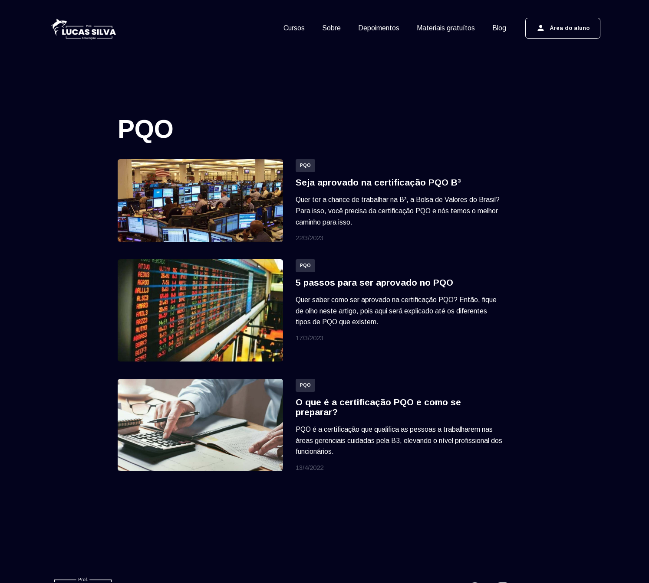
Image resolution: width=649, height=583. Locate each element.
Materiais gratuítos (446, 28)
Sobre (331, 28)
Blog (499, 28)
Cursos (294, 28)
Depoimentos (378, 28)
